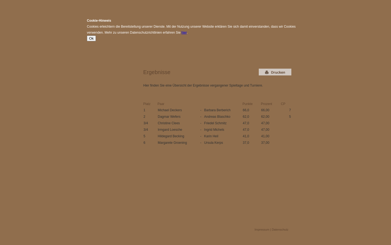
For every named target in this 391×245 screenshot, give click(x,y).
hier (184, 32)
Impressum (262, 229)
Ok (91, 38)
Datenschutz (280, 229)
